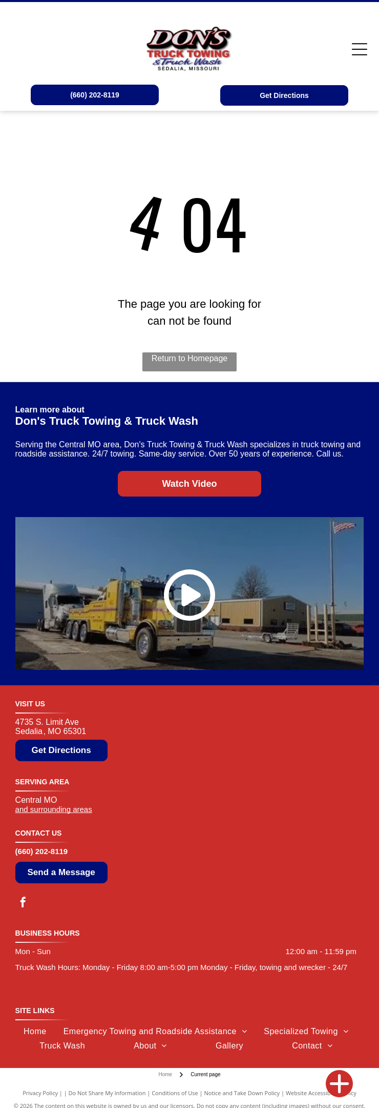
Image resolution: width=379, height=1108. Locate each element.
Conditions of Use (175, 1093)
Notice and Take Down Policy (242, 1093)
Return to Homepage (190, 358)
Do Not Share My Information (107, 1093)
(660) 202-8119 (41, 851)
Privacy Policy (40, 1093)
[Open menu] (359, 49)
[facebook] (23, 904)
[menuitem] (35, 1031)
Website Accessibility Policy (321, 1093)
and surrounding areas (53, 809)
